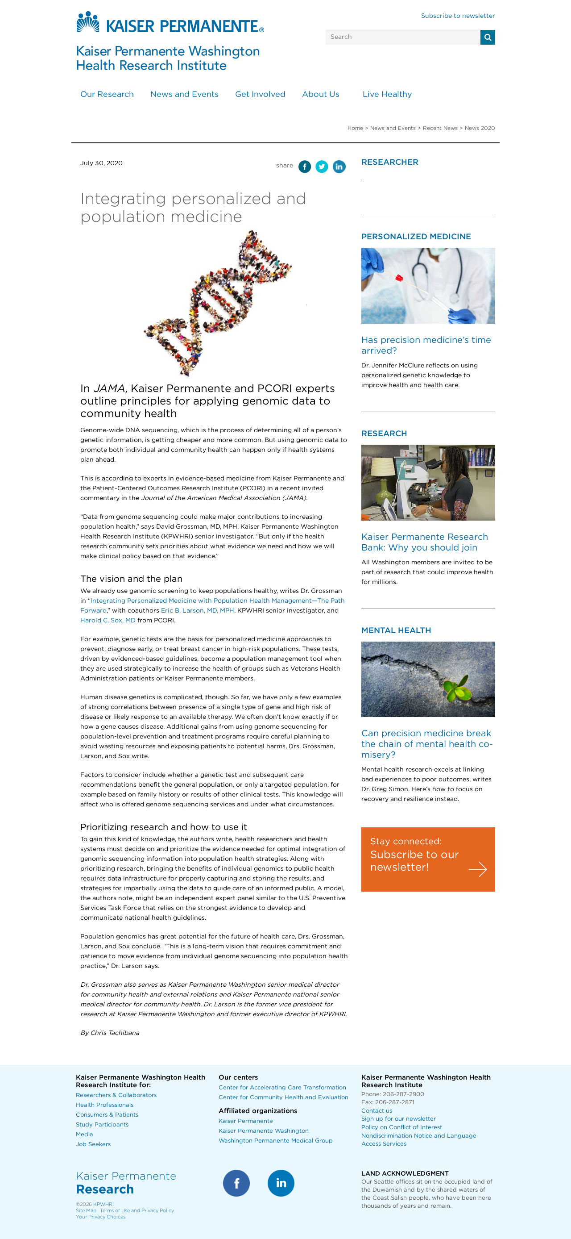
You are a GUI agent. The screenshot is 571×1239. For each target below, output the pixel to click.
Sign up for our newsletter (398, 1119)
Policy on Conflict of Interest (401, 1128)
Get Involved (260, 95)
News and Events (184, 95)
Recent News (440, 128)
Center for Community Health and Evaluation (283, 1098)
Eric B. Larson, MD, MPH (197, 611)
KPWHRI (103, 1204)
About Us (320, 95)
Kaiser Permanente (246, 1121)
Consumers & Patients (107, 1115)
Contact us (376, 1111)
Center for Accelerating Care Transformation (282, 1088)
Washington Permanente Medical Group (276, 1141)
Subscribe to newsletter (458, 16)
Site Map (86, 1210)
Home (355, 128)
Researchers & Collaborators (116, 1095)
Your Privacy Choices (100, 1216)
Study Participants (102, 1125)
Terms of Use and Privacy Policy (137, 1210)
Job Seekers (93, 1144)
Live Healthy (387, 95)
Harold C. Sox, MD (108, 620)
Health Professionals (104, 1105)
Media (84, 1135)
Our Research (107, 95)
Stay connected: (406, 841)
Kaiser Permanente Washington (264, 1131)
